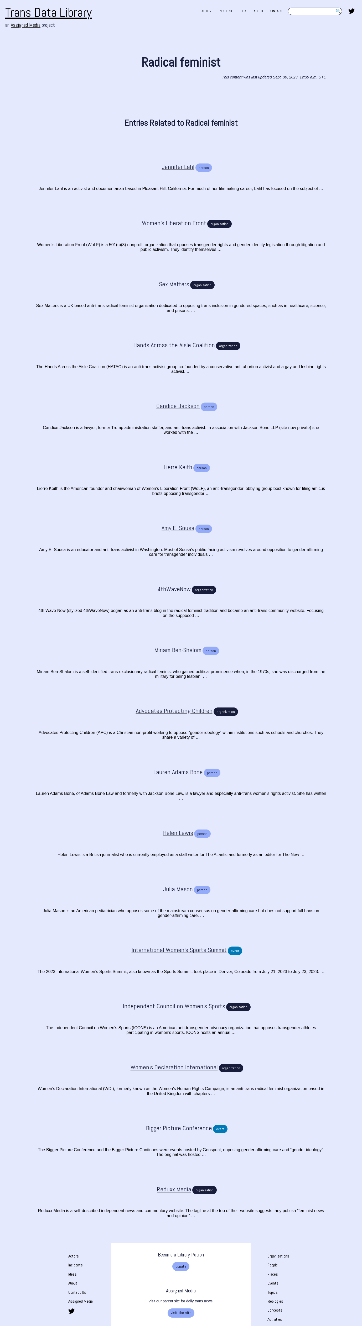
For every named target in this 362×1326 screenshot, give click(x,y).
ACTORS (207, 11)
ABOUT (258, 11)
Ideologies (275, 1301)
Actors (73, 1256)
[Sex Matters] (168, 284)
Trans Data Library (48, 12)
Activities (274, 1319)
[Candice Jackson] (172, 406)
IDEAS (244, 11)
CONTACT (276, 11)
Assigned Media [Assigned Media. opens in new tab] (25, 25)
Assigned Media (80, 1301)
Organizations (278, 1256)
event (235, 950)
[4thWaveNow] (168, 589)
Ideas (72, 1274)
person (204, 167)
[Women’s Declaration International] (168, 1067)
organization (219, 223)
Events (272, 1283)
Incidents (75, 1265)
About (72, 1283)
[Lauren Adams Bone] (172, 772)
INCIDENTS (227, 11)
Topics (272, 1292)
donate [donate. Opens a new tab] (180, 1266)
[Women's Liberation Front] (168, 223)
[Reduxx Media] (168, 1189)
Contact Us (77, 1292)
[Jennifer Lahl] (172, 167)
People (272, 1265)
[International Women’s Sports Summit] (173, 950)
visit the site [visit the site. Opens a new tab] (181, 1313)
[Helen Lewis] (172, 833)
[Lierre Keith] (172, 467)
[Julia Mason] (172, 889)
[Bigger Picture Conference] (173, 1128)
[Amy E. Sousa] (172, 528)
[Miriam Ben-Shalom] (172, 650)
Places (272, 1274)
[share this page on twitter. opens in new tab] (351, 10)
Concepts (274, 1310)
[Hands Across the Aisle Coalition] (168, 345)
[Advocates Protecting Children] (168, 711)
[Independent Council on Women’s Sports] (168, 1006)
